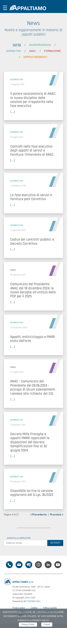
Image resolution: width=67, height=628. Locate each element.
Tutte (16, 45)
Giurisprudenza (40, 45)
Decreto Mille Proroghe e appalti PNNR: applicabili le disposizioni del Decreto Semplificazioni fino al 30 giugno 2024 (29, 442)
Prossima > (56, 515)
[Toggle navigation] (5, 8)
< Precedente (38, 515)
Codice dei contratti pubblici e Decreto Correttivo (32, 241)
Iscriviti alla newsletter (18, 538)
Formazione (52, 51)
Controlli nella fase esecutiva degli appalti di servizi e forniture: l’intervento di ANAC (31, 150)
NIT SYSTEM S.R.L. (32, 601)
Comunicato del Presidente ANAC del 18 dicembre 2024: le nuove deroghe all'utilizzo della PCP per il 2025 (33, 290)
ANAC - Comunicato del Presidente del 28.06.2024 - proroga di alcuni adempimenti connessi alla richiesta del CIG (32, 387)
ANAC (32, 51)
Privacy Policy (27, 624)
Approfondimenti (35, 57)
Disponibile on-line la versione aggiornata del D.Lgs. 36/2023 (31, 493)
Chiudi (47, 624)
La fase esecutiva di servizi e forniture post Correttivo (31, 197)
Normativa (13, 51)
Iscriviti (55, 543)
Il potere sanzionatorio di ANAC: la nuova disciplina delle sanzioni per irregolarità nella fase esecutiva (33, 99)
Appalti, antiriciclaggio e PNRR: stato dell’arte (32, 339)
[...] (12, 112)
